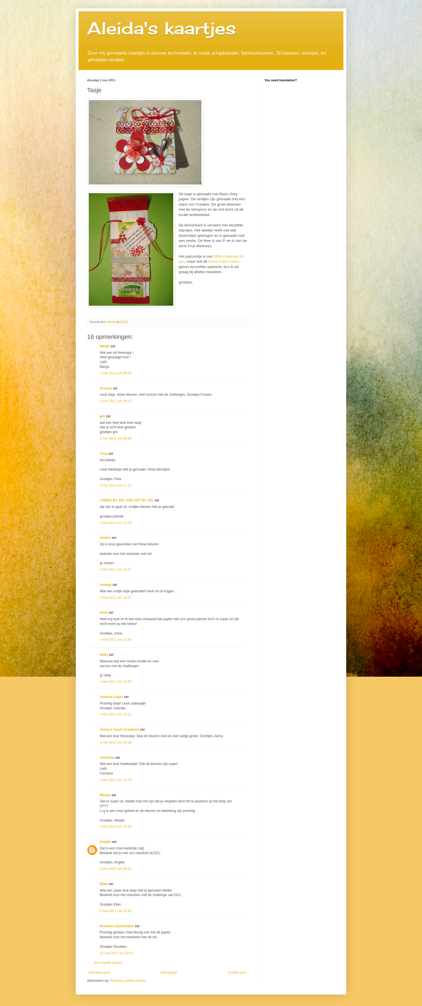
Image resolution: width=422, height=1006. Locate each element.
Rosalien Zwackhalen (117, 926)
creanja (106, 585)
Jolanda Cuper (111, 697)
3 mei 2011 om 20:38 (116, 742)
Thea (104, 454)
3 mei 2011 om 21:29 (116, 780)
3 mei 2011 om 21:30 (116, 827)
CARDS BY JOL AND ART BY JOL (127, 500)
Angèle (105, 842)
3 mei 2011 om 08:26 (116, 438)
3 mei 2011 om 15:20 (116, 682)
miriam (105, 538)
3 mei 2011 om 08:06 (116, 373)
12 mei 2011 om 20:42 (116, 953)
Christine (107, 758)
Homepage (169, 973)
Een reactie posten (108, 963)
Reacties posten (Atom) (127, 981)
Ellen (104, 884)
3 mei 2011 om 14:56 (116, 640)
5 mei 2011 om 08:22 (116, 869)
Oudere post (237, 973)
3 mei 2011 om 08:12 (116, 401)
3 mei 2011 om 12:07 (116, 569)
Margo (105, 346)
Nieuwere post (99, 973)
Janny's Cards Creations (119, 730)
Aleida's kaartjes (161, 28)
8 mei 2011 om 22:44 (116, 911)
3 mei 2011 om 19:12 (116, 714)
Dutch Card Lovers (223, 261)
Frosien (106, 388)
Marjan (106, 795)
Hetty (104, 655)
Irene (104, 613)
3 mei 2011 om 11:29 (116, 523)
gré (102, 416)
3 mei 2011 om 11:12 (116, 485)
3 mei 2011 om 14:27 (116, 598)
